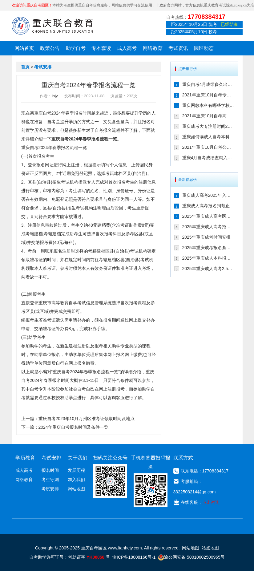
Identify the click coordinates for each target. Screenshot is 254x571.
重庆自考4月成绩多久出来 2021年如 (208, 84)
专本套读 (101, 48)
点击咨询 (211, 502)
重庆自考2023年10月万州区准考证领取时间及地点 (86, 418)
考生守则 (50, 479)
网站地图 (76, 488)
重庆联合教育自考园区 (52, 25)
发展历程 (76, 470)
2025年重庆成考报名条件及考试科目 (208, 247)
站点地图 (210, 547)
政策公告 (50, 48)
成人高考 (127, 48)
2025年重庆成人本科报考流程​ (208, 258)
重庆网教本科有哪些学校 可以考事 (208, 105)
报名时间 (50, 470)
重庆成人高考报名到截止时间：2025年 (208, 205)
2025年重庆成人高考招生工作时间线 (208, 226)
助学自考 (76, 48)
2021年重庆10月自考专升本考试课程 (208, 94)
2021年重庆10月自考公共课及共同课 (208, 147)
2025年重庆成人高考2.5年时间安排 (208, 268)
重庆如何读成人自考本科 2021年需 (208, 136)
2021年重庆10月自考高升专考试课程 (208, 115)
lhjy (55, 96)
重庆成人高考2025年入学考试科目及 (208, 195)
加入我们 (76, 479)
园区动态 (204, 48)
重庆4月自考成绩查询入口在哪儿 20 (208, 157)
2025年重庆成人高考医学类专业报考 (208, 216)
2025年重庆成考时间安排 (206, 237)
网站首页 (24, 48)
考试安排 (42, 66)
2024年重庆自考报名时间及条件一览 (73, 427)
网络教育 (153, 48)
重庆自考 (42, 113)
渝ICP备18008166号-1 (133, 557)
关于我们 (77, 457)
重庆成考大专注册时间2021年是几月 (208, 126)
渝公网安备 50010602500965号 (191, 557)
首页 (25, 66)
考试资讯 (178, 48)
